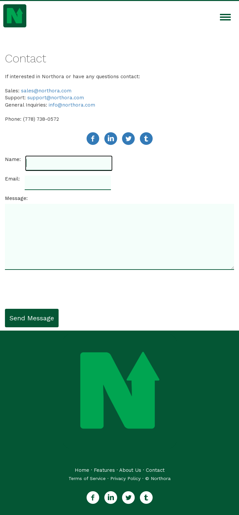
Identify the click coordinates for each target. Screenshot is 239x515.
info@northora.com (72, 105)
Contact (155, 470)
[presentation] (55, 289)
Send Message (32, 318)
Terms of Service (87, 478)
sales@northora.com (46, 91)
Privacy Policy (125, 478)
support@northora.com (55, 98)
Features (104, 470)
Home (82, 470)
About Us (130, 470)
